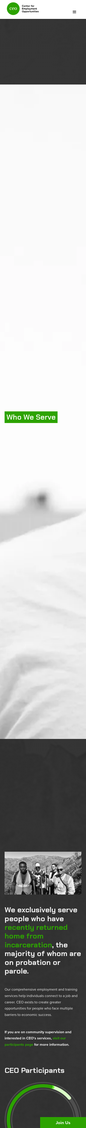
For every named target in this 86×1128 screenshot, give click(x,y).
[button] (74, 12)
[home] (22, 10)
